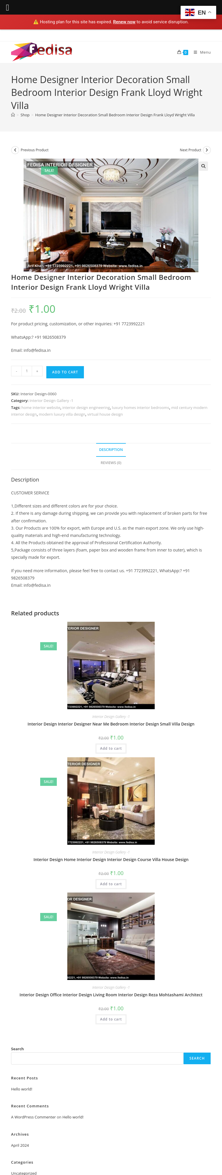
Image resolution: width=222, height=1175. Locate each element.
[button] (203, 166)
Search (17, 1048)
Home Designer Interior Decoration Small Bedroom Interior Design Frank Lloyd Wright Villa (115, 114)
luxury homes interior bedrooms (140, 407)
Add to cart (65, 372)
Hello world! (21, 1089)
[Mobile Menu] (200, 52)
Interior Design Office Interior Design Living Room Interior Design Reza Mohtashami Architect (111, 994)
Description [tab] (111, 449)
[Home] (13, 114)
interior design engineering (86, 407)
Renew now (124, 21)
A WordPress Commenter (33, 1117)
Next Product (190, 149)
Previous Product (34, 149)
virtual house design (105, 414)
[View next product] (207, 150)
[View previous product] (15, 150)
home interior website (40, 407)
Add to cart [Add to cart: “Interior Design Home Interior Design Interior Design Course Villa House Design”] (111, 883)
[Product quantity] (27, 371)
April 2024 (20, 1145)
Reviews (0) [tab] (111, 462)
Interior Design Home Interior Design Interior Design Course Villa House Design (111, 859)
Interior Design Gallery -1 (51, 400)
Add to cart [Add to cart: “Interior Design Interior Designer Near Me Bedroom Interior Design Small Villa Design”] (111, 748)
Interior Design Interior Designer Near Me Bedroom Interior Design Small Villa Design (110, 724)
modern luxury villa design (62, 414)
